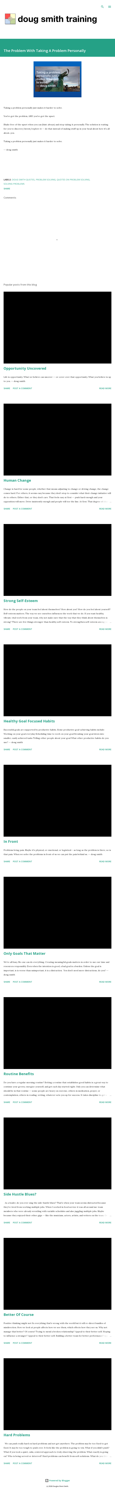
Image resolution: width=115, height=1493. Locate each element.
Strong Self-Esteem (21, 600)
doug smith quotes (23, 179)
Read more (105, 388)
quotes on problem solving (73, 179)
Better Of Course (19, 1314)
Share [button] (7, 188)
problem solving (46, 179)
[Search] (102, 5)
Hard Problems (17, 1434)
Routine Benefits (19, 1073)
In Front (11, 841)
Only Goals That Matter (25, 953)
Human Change (17, 480)
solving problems (14, 183)
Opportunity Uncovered (25, 368)
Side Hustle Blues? (20, 1194)
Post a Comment (22, 388)
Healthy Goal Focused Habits (29, 721)
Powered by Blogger (57, 1480)
